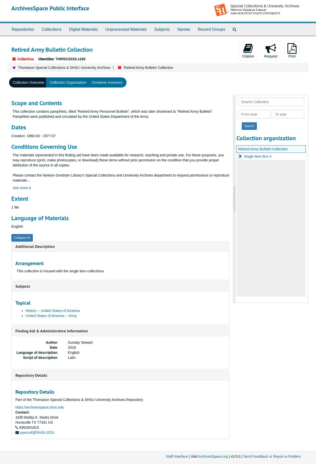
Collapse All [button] (22, 238)
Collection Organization (68, 82)
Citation (248, 50)
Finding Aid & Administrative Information (51, 331)
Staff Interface (177, 456)
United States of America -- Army (51, 316)
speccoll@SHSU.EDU (37, 432)
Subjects (162, 29)
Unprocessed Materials (126, 29)
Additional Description (35, 246)
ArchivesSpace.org (213, 456)
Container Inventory (107, 82)
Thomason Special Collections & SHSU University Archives (64, 68)
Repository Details (31, 375)
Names (183, 29)
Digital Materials (83, 29)
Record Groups (211, 29)
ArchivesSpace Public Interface (50, 8)
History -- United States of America (53, 311)
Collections (51, 29)
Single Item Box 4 (258, 156)
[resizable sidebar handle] (234, 199)
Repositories (23, 29)
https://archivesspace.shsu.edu (39, 407)
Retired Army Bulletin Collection (263, 149)
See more (22, 188)
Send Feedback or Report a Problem (272, 456)
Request (270, 50)
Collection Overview (28, 82)
